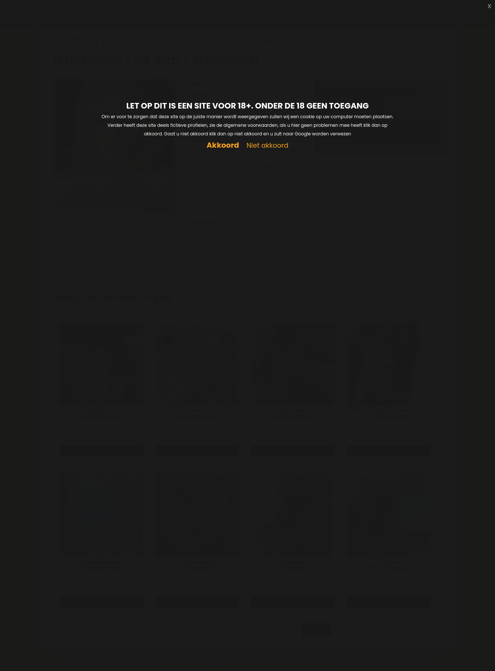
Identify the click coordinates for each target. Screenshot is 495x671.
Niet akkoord (267, 145)
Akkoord (222, 145)
